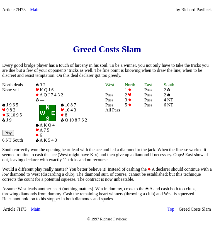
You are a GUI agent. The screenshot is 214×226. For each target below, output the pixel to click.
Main (35, 9)
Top (170, 209)
